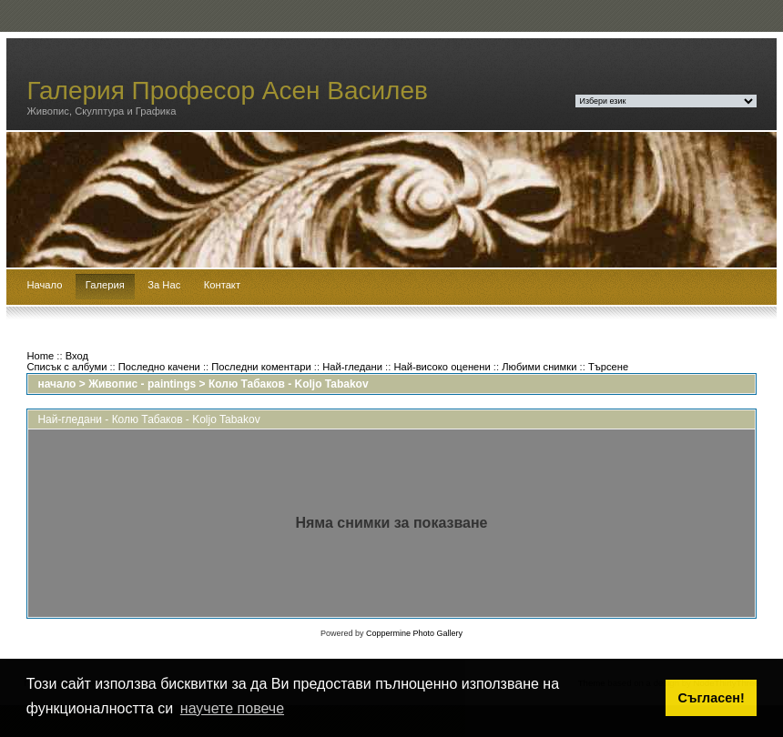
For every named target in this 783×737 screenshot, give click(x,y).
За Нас (163, 284)
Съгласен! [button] (711, 698)
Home (40, 355)
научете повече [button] (232, 708)
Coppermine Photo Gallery (414, 633)
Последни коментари (260, 366)
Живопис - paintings (142, 384)
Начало (44, 284)
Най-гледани (352, 366)
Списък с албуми (66, 366)
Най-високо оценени (441, 366)
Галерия (105, 284)
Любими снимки (539, 366)
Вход (77, 355)
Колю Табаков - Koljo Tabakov (288, 384)
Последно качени (159, 366)
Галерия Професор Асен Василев (227, 90)
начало (56, 384)
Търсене (608, 366)
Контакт (222, 284)
